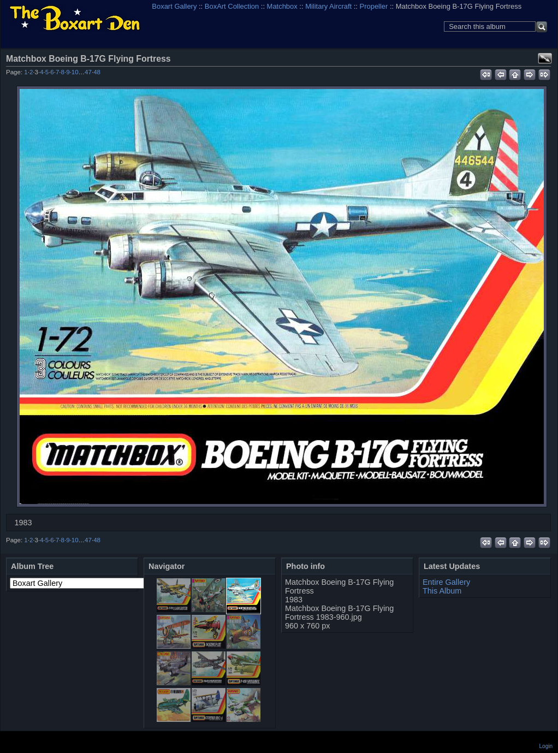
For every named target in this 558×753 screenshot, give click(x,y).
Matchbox (282, 6)
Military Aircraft (328, 6)
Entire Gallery (446, 582)
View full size (545, 58)
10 (75, 72)
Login (546, 746)
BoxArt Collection (232, 6)
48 (96, 72)
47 (88, 72)
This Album (442, 590)
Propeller (374, 6)
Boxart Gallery (174, 6)
